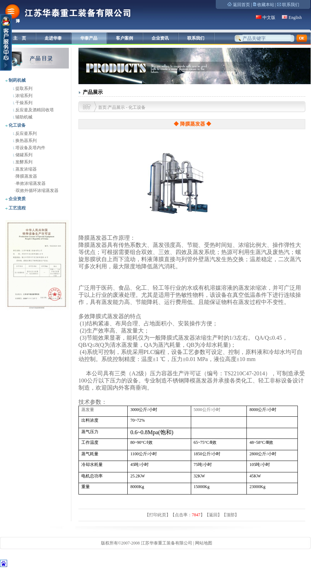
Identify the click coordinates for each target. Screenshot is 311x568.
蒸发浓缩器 (25, 169)
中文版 (268, 17)
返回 (213, 514)
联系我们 (290, 4)
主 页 (19, 38)
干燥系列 (23, 102)
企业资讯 (160, 38)
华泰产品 (88, 38)
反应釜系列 (25, 133)
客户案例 (124, 38)
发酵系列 (23, 161)
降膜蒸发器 (26, 176)
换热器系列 (25, 140)
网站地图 (203, 543)
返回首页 (241, 4)
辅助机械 (23, 117)
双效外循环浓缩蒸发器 (37, 190)
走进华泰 (53, 38)
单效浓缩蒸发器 (31, 183)
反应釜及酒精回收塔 (34, 109)
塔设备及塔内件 (29, 147)
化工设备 (16, 125)
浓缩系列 (23, 95)
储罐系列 (23, 154)
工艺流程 (16, 208)
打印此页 (157, 514)
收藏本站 (265, 4)
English (295, 17)
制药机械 (16, 80)
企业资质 (16, 198)
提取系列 (23, 88)
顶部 (230, 514)
